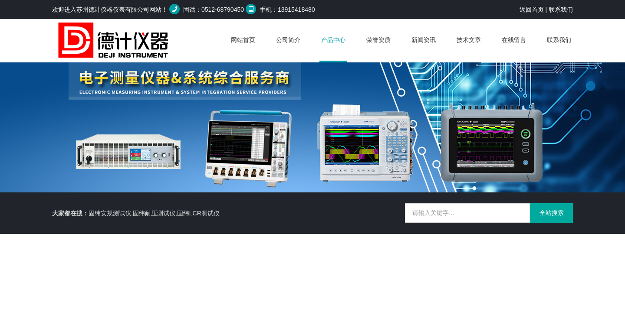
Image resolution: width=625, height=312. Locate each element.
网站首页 (243, 39)
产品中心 (333, 39)
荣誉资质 (378, 39)
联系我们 (561, 9)
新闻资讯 (423, 39)
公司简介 (288, 39)
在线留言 (514, 39)
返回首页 (532, 9)
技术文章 (469, 39)
